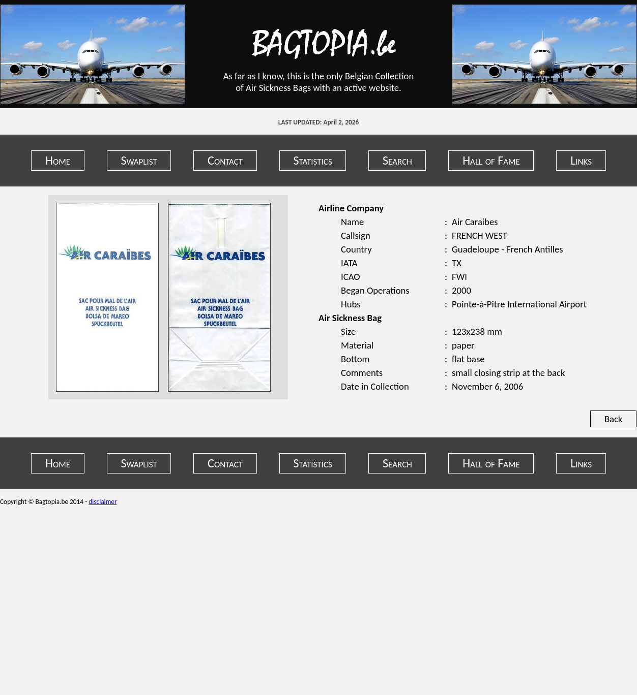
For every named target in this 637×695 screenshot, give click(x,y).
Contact (225, 160)
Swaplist (139, 160)
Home (57, 160)
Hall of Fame (491, 160)
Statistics (313, 160)
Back (613, 419)
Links (581, 160)
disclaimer (103, 501)
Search (397, 160)
